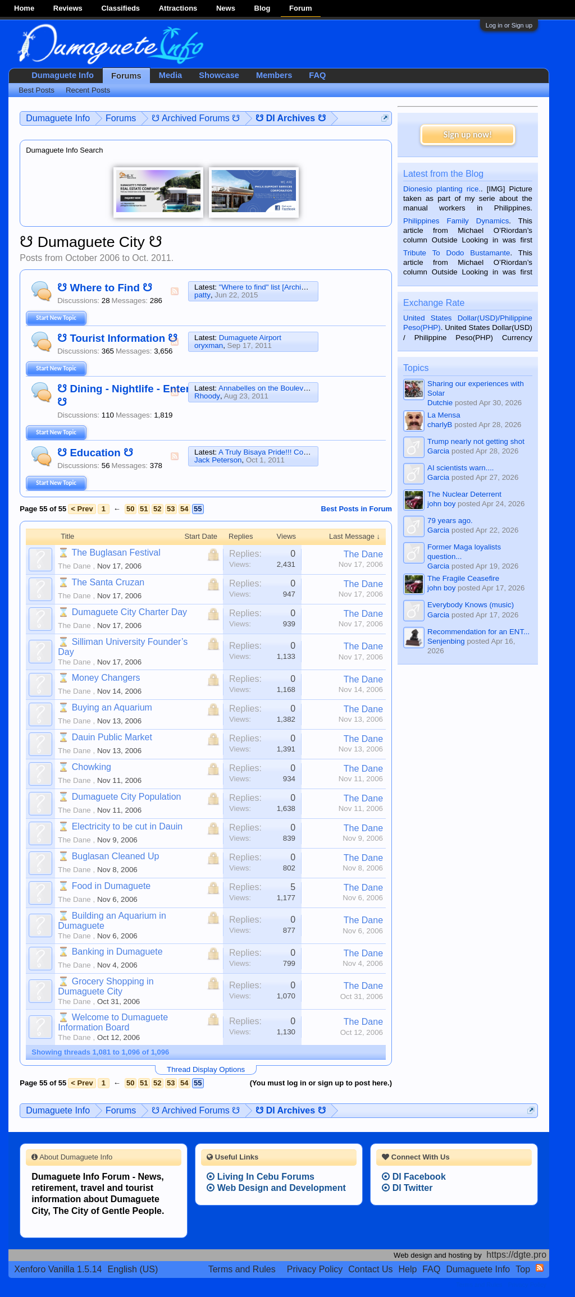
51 (144, 509)
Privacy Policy (315, 1269)
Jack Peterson (217, 460)
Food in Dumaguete (111, 886)
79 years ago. (450, 520)
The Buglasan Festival (115, 552)
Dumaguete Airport (250, 337)
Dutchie (440, 402)
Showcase (219, 75)
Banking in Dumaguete (117, 951)
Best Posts (36, 90)
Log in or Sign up (509, 25)
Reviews (68, 8)
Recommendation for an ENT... (478, 631)
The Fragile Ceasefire (463, 578)
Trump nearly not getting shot (475, 441)
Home (24, 8)
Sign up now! (468, 134)
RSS (175, 291)
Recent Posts (88, 90)
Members (274, 75)
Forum (300, 8)
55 (198, 509)
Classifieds (120, 8)
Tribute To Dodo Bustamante (456, 253)
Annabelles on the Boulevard (266, 388)
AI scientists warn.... (460, 468)
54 (184, 509)
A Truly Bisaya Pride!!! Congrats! (272, 452)
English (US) (133, 1269)
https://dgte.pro (516, 1254)
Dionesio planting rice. (442, 189)
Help (407, 1269)
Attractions (178, 8)
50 (130, 509)
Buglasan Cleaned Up (115, 856)
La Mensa (443, 415)
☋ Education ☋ (95, 453)
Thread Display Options (206, 1069)
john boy (441, 503)
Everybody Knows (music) (470, 605)
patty (202, 295)
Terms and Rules (242, 1269)
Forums (126, 75)
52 (157, 509)
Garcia (438, 451)
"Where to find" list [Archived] (267, 287)
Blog (262, 8)
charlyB (439, 424)
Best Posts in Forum (356, 509)
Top (522, 1269)
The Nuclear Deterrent (464, 494)
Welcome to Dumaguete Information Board (113, 1022)
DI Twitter (407, 1188)
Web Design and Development (276, 1188)
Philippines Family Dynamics (456, 221)
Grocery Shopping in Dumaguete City (105, 986)
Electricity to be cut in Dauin (127, 826)
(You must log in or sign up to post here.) (321, 1083)
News (225, 8)
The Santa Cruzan (107, 582)
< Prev (82, 509)
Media (170, 75)
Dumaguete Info (62, 75)
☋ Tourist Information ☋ (117, 338)
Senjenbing (446, 641)
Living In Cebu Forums (260, 1176)
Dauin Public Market (112, 737)
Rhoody (207, 396)
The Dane (74, 566)
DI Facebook (414, 1176)
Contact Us (370, 1269)
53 (171, 509)
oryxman (208, 345)
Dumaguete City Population (126, 796)
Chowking (91, 767)
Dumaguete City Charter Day (129, 612)
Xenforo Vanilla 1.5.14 (58, 1269)
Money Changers (106, 677)
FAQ (317, 75)
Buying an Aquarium (112, 707)
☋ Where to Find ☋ (104, 288)
